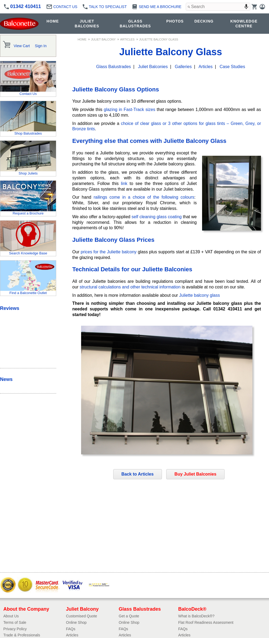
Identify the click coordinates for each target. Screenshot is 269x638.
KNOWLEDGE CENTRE (244, 23)
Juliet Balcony (103, 39)
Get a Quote (129, 616)
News (6, 379)
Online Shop (76, 622)
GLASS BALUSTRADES (135, 23)
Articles (127, 39)
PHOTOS (175, 21)
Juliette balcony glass (199, 295)
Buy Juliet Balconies (196, 474)
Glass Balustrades (113, 66)
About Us (11, 616)
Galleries (183, 66)
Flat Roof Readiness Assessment (205, 622)
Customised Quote (81, 616)
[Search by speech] (246, 7)
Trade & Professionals (21, 635)
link (124, 183)
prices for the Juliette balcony (109, 252)
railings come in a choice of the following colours (144, 197)
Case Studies (232, 66)
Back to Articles (138, 474)
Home (82, 39)
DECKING (204, 21)
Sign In (41, 46)
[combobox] (218, 7)
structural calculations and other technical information (130, 287)
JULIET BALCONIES (87, 23)
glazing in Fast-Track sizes (129, 109)
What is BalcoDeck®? (196, 616)
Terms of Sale (14, 622)
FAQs (70, 629)
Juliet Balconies (153, 66)
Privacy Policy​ (15, 629)
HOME (53, 21)
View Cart (22, 46)
